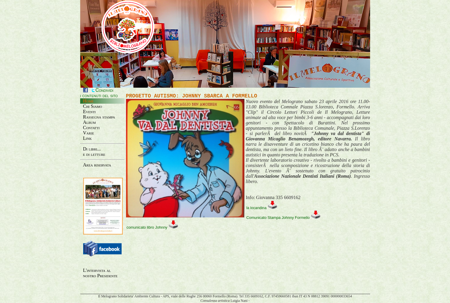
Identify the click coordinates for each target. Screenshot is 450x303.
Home (88, 100)
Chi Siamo (92, 106)
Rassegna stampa (99, 116)
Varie (88, 132)
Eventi (89, 111)
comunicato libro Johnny (153, 227)
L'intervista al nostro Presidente (100, 273)
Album (89, 122)
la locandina (262, 207)
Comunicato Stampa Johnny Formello (283, 217)
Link (87, 138)
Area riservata (97, 164)
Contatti (91, 127)
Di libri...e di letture (94, 151)
